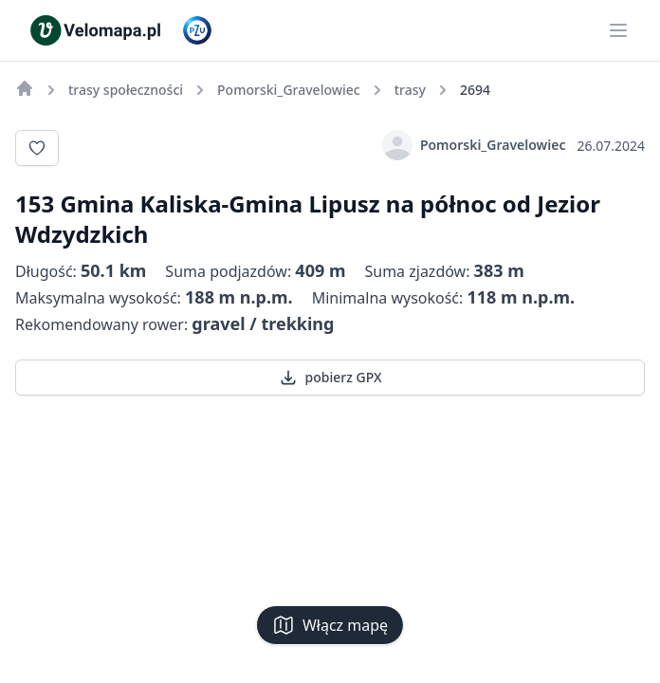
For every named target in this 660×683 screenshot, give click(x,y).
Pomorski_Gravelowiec (474, 145)
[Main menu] (618, 30)
